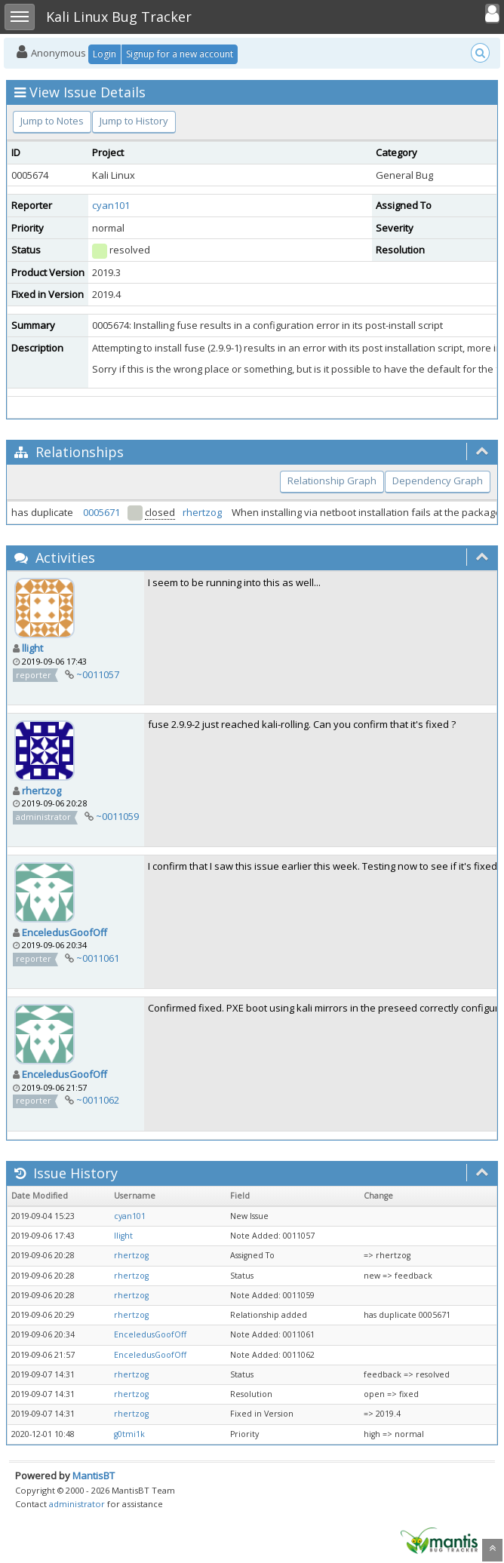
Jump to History (134, 120)
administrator (77, 1503)
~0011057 (97, 674)
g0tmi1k (129, 1434)
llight (32, 648)
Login (104, 54)
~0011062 (97, 1100)
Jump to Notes (52, 120)
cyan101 (111, 205)
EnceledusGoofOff (64, 932)
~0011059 (117, 816)
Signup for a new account (179, 54)
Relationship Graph (331, 480)
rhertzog (202, 512)
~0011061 (97, 958)
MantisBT (93, 1475)
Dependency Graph (437, 480)
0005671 (101, 512)
